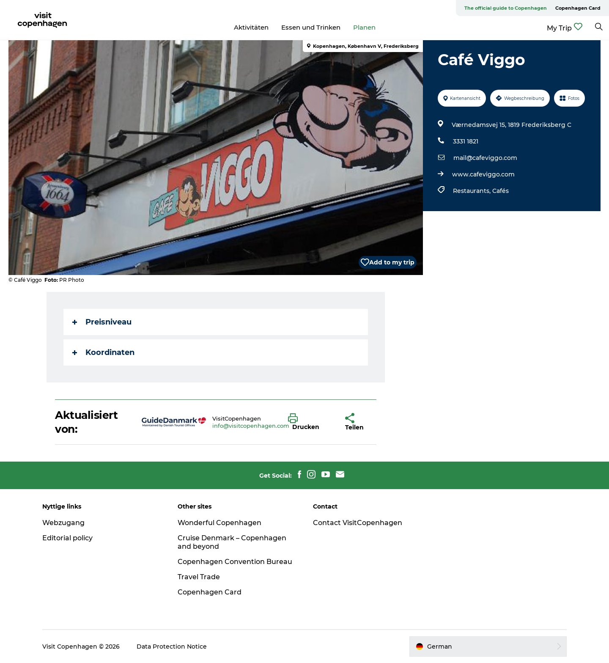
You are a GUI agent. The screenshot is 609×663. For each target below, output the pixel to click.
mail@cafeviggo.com (485, 158)
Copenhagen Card (578, 8)
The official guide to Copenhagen (505, 8)
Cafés (500, 191)
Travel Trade (199, 577)
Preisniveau (102, 322)
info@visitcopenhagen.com (250, 425)
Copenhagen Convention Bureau (235, 562)
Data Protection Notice (172, 646)
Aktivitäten (251, 27)
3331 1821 (465, 141)
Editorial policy (67, 538)
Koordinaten (103, 352)
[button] (310, 422)
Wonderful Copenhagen (219, 523)
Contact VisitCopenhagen (357, 523)
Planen (364, 27)
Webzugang (63, 523)
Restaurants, (472, 191)
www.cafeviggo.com (483, 174)
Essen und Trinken (310, 27)
